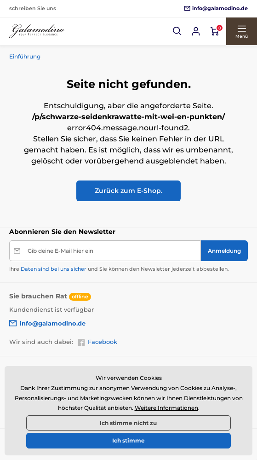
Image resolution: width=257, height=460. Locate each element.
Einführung (24, 56)
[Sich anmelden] (196, 31)
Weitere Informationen (166, 407)
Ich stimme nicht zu (128, 422)
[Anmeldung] (224, 250)
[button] (177, 31)
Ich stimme (128, 440)
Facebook (97, 342)
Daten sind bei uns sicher (53, 269)
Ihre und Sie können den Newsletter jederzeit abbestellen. (119, 269)
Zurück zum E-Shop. (128, 190)
